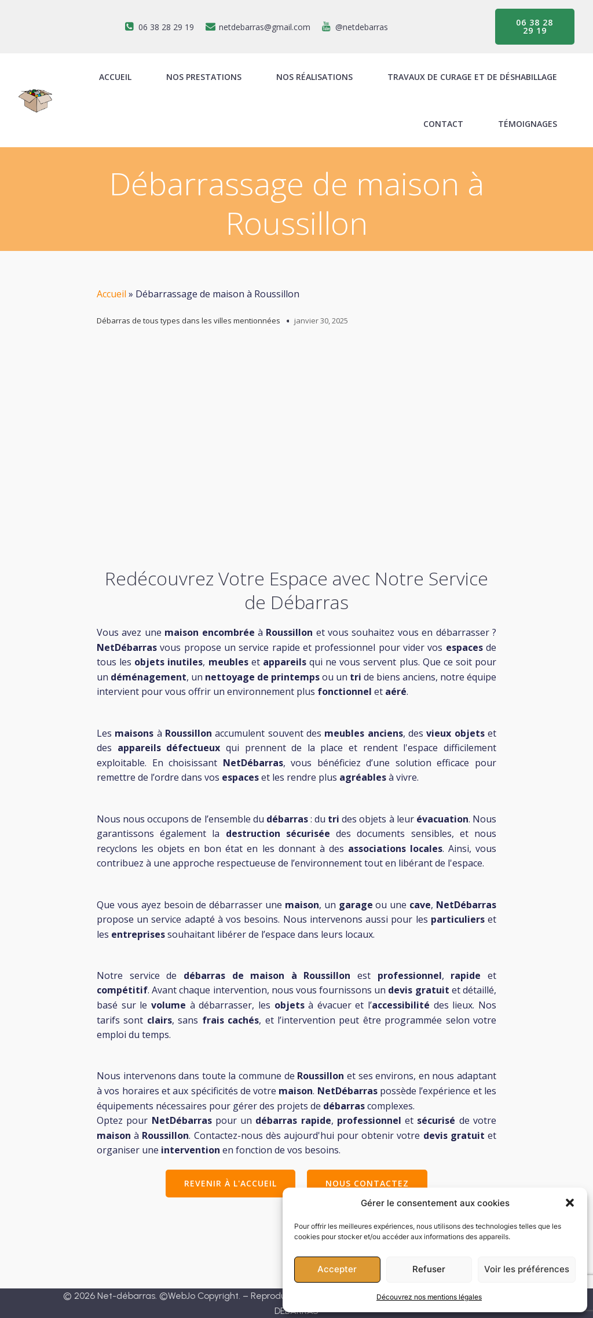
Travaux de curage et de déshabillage (472, 76)
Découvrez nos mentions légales (429, 1296)
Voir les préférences (526, 1269)
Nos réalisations (314, 76)
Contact (443, 123)
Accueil (111, 293)
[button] (570, 1202)
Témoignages (527, 123)
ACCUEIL (115, 76)
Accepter (337, 1269)
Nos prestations (203, 76)
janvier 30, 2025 (321, 320)
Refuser (428, 1269)
